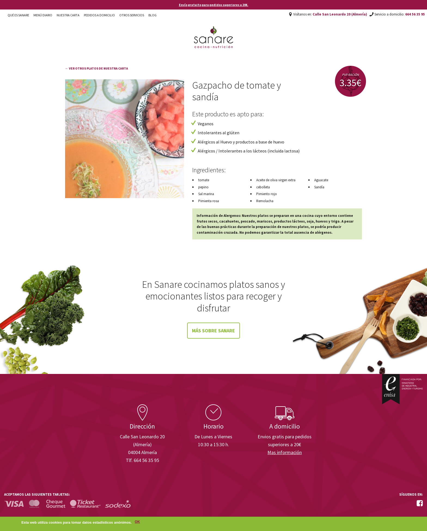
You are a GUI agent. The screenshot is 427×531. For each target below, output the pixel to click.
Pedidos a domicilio (99, 15)
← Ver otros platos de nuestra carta (96, 68)
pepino (203, 187)
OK (137, 522)
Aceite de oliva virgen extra (275, 180)
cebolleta (263, 187)
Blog (152, 15)
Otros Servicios (131, 15)
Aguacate (321, 180)
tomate (203, 180)
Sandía (319, 187)
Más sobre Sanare (213, 330)
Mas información (284, 452)
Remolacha (264, 201)
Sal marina (206, 194)
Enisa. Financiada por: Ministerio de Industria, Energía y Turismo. (402, 389)
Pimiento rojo (266, 194)
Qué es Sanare (18, 15)
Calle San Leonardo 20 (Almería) (340, 14)
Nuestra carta (68, 15)
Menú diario (42, 15)
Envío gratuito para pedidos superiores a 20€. (213, 5)
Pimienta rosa (208, 201)
